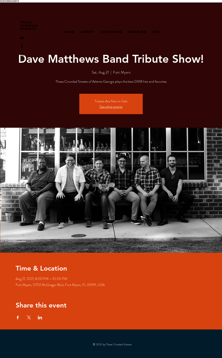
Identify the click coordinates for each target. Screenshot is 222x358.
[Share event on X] (29, 317)
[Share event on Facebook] (18, 317)
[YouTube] (22, 38)
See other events (111, 106)
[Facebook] (22, 47)
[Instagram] (22, 55)
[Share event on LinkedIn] (40, 317)
